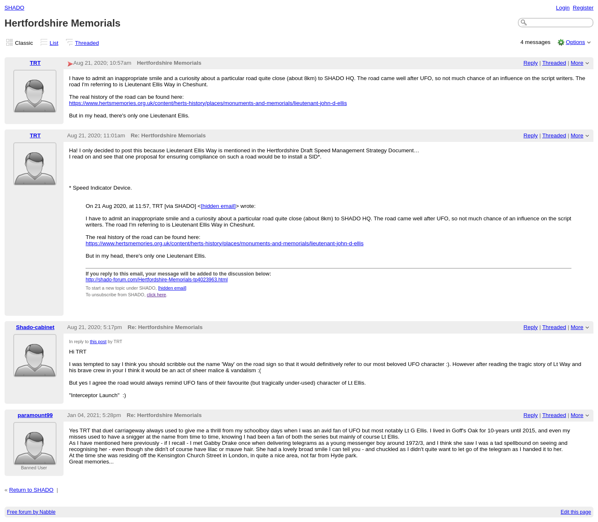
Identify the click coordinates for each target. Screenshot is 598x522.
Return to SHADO (31, 490)
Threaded (87, 43)
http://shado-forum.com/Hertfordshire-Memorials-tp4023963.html (157, 280)
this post (98, 341)
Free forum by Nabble (31, 512)
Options (575, 42)
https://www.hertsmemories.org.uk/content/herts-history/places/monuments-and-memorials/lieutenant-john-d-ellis (208, 103)
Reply (531, 63)
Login (563, 8)
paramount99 (35, 415)
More (577, 63)
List (54, 43)
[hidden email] (218, 206)
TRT (35, 63)
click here (156, 294)
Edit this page (576, 512)
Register (583, 8)
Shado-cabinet (35, 327)
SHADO (15, 8)
